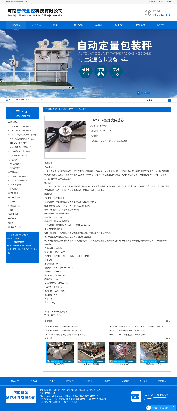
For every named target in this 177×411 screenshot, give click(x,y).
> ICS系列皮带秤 (15, 164)
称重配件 (83, 109)
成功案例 (98, 25)
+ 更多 (167, 321)
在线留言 (143, 381)
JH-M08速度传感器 (59, 311)
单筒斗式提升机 (60, 364)
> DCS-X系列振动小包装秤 (19, 151)
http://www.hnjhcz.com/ (22, 246)
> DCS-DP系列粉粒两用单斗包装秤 (22, 139)
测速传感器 (122, 141)
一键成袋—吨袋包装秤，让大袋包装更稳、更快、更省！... (139, 326)
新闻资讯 (78, 25)
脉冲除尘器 (13, 214)
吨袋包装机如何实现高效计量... (127, 330)
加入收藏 (160, 1)
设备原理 (119, 25)
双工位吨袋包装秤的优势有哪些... (128, 335)
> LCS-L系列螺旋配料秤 (17, 181)
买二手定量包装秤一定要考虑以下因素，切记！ (26, 100)
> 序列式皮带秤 (14, 168)
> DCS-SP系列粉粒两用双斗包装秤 (22, 135)
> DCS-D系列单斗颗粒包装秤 (19, 131)
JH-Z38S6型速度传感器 (107, 120)
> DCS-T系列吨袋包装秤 (18, 155)
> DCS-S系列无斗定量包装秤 (19, 147)
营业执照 (74, 402)
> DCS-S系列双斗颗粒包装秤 (19, 126)
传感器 (103, 141)
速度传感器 (112, 141)
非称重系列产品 (15, 227)
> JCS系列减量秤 (15, 185)
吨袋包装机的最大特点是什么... (64, 330)
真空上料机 (56, 315)
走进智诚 (36, 25)
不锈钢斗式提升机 (154, 364)
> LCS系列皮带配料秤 (17, 176)
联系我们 (168, 1)
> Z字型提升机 (14, 206)
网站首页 (15, 25)
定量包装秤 (13, 122)
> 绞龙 (10, 210)
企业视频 (140, 25)
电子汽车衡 (13, 193)
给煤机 (11, 223)
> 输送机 (11, 202)
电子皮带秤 (13, 160)
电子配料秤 (13, 172)
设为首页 (152, 1)
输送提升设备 (14, 197)
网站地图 (102, 399)
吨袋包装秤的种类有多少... (62, 326)
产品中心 (57, 25)
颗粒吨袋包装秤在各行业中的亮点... (66, 335)
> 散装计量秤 (13, 189)
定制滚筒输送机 (122, 364)
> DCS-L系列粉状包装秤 (18, 143)
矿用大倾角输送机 (91, 364)
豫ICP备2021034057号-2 (89, 399)
